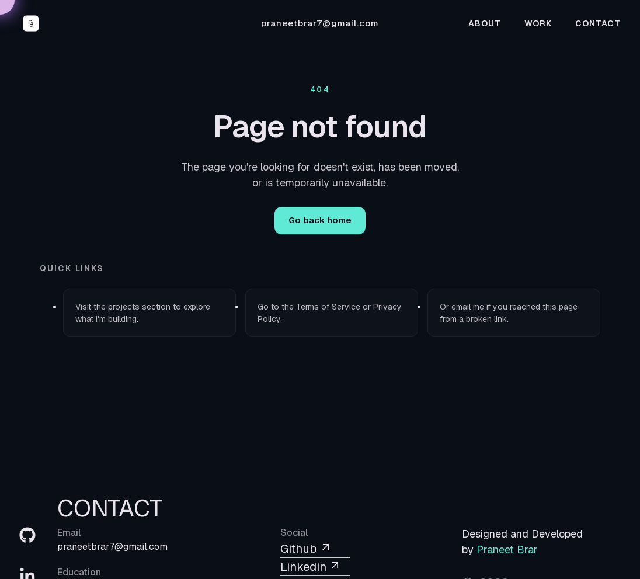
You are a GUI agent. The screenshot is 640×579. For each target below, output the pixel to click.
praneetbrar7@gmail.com (319, 23)
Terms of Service (328, 306)
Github (306, 548)
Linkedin (310, 566)
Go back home (320, 220)
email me (467, 306)
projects (124, 306)
